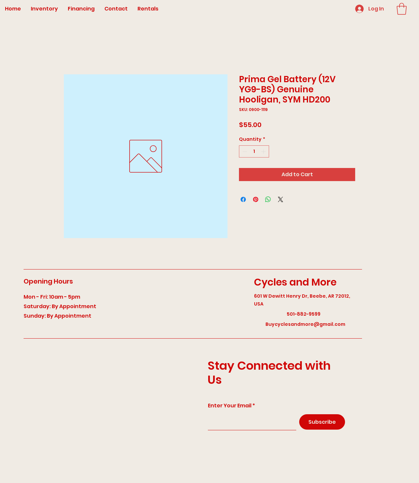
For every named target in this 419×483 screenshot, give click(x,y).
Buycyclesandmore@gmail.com (305, 324)
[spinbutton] (254, 151)
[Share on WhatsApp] (268, 199)
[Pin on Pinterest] (256, 199)
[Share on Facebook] (243, 199)
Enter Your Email (229, 405)
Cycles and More (295, 282)
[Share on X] (280, 199)
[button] (402, 9)
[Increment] (264, 151)
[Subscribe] (322, 422)
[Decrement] (244, 151)
